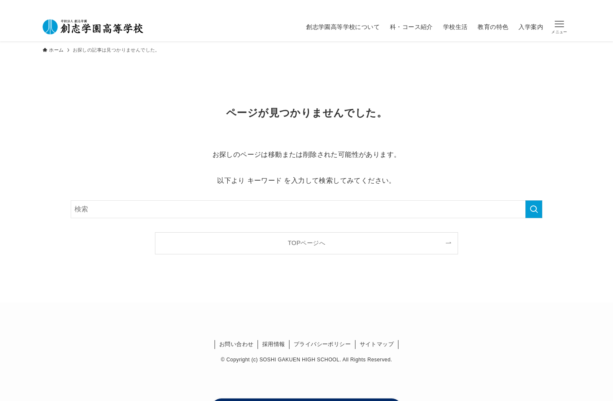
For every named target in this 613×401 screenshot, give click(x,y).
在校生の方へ (438, 6)
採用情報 (273, 344)
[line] (391, 6)
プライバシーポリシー (322, 344)
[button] (559, 27)
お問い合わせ (236, 344)
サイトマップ (377, 344)
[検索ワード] (306, 209)
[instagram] (380, 6)
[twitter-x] (369, 6)
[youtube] (402, 6)
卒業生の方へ (480, 6)
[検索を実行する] (533, 209)
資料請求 (555, 6)
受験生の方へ (521, 6)
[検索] (413, 6)
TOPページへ (306, 242)
